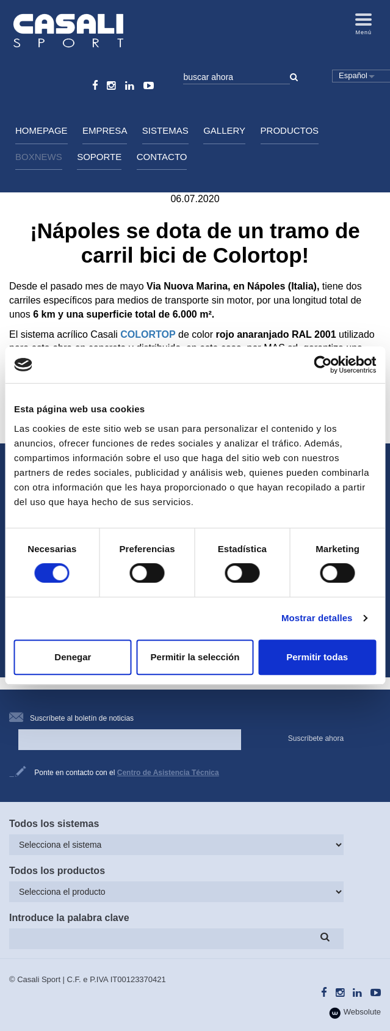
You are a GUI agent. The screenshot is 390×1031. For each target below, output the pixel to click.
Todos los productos (57, 870)
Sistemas (165, 130)
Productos (290, 130)
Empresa (104, 130)
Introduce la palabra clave (69, 918)
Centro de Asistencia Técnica (168, 772)
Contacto (162, 156)
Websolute (355, 1013)
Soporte (99, 156)
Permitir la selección (195, 657)
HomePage (41, 130)
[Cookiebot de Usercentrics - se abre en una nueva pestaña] (322, 364)
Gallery (224, 130)
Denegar (72, 657)
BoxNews (38, 156)
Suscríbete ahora (316, 738)
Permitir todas (317, 657)
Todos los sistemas (54, 823)
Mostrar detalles (317, 618)
